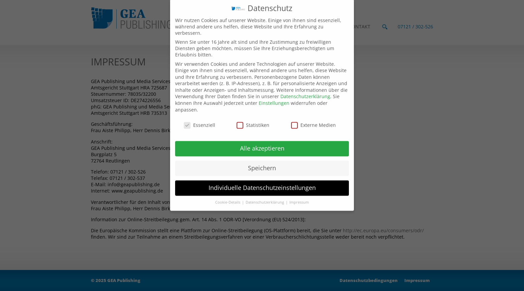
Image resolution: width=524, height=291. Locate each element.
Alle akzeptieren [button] (262, 141)
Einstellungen (274, 95)
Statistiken (253, 117)
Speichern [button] (262, 161)
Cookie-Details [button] (228, 195)
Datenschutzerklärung (305, 89)
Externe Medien (313, 117)
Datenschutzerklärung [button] (265, 195)
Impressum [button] (299, 195)
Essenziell (199, 117)
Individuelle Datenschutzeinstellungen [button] (262, 180)
